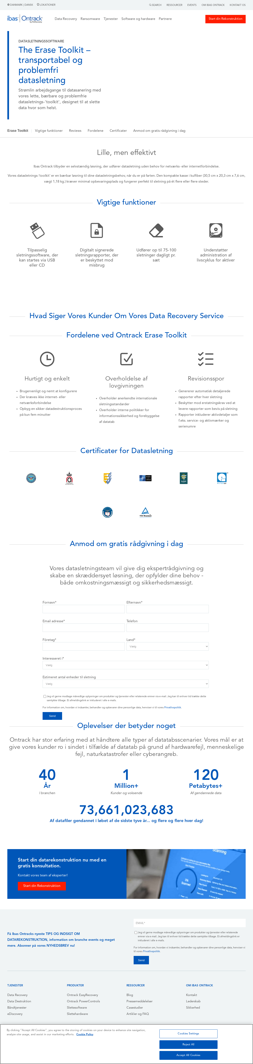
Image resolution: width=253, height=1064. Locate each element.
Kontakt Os (238, 5)
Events (192, 5)
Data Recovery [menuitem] (17, 995)
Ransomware (90, 19)
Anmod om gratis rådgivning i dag (159, 131)
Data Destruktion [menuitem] (19, 1001)
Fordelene (95, 131)
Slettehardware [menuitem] (77, 1014)
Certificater (118, 131)
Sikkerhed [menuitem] (193, 1007)
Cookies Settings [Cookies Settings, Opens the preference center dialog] (188, 1033)
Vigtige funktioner (49, 131)
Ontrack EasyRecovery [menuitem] (82, 995)
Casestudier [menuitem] (134, 1007)
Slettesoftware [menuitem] (77, 1007)
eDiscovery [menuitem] (14, 1014)
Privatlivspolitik (172, 707)
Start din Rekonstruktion (225, 19)
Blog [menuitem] (129, 995)
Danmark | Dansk (20, 5)
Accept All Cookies (188, 1055)
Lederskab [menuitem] (193, 1001)
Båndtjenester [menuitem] (16, 1007)
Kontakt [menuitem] (191, 995)
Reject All (188, 1044)
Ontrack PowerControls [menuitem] (83, 1001)
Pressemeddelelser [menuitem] (139, 1001)
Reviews (75, 131)
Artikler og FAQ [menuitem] (137, 1014)
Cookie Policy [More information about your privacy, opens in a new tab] (84, 1034)
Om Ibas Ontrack (213, 5)
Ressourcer (174, 5)
